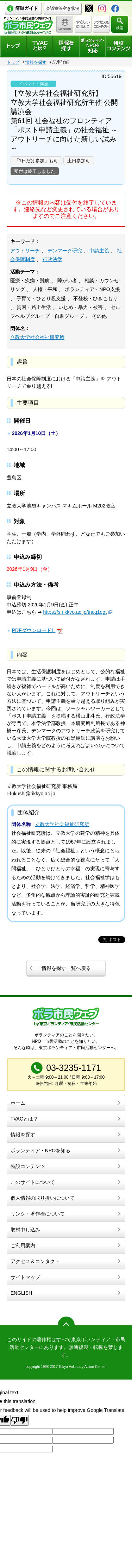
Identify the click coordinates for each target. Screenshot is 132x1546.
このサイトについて (33, 1182)
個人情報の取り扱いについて (43, 1198)
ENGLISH (21, 1293)
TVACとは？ (24, 1119)
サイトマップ (25, 1277)
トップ (13, 62)
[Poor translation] (19, 1420)
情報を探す (35, 62)
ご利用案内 (23, 1245)
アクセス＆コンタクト (35, 1261)
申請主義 (99, 250)
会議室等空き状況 (63, 8)
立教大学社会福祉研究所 (37, 337)
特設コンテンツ (28, 1166)
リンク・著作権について (38, 1214)
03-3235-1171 (73, 1068)
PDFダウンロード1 (34, 630)
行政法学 (52, 259)
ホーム (18, 1103)
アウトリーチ (25, 250)
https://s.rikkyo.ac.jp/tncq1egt (75, 612)
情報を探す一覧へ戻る (66, 968)
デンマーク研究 (65, 250)
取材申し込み (25, 1229)
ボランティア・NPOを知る (40, 1150)
